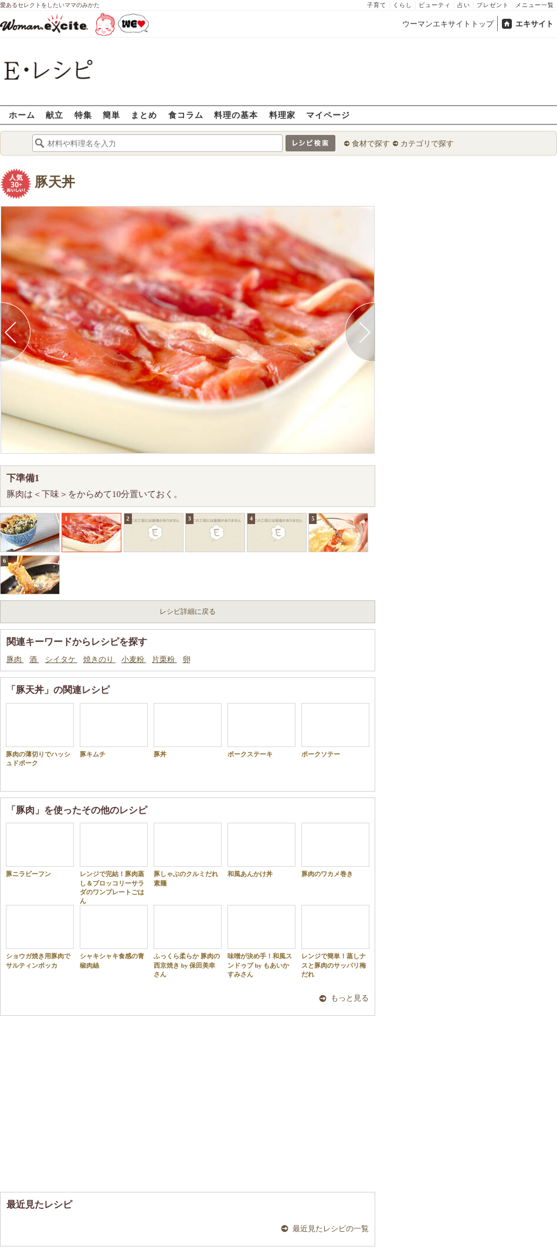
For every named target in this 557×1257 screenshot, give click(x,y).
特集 (83, 114)
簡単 (111, 114)
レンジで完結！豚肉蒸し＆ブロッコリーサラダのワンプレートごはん (114, 863)
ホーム (22, 114)
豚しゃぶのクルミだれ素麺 (188, 854)
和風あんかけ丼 (261, 850)
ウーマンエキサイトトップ (448, 23)
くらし (402, 5)
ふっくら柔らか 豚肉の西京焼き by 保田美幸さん (188, 941)
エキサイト (534, 23)
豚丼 (188, 730)
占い (463, 5)
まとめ (144, 114)
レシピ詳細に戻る (187, 611)
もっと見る (350, 998)
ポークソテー (335, 730)
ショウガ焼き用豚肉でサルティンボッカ (40, 936)
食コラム (185, 114)
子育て (376, 5)
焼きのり (99, 659)
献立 (54, 114)
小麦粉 (133, 659)
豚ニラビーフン (40, 850)
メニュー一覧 (534, 5)
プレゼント (493, 5)
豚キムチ (114, 730)
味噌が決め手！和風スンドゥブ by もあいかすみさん (261, 941)
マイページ (328, 114)
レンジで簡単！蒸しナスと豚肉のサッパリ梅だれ (335, 941)
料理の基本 (236, 114)
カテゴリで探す (427, 143)
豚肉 (14, 659)
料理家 (282, 114)
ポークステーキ (261, 730)
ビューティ (435, 5)
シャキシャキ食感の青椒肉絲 (114, 936)
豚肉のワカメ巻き (335, 850)
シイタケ (61, 659)
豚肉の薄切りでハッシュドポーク (40, 734)
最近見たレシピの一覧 (331, 1228)
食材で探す (371, 143)
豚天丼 (55, 182)
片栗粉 (164, 659)
